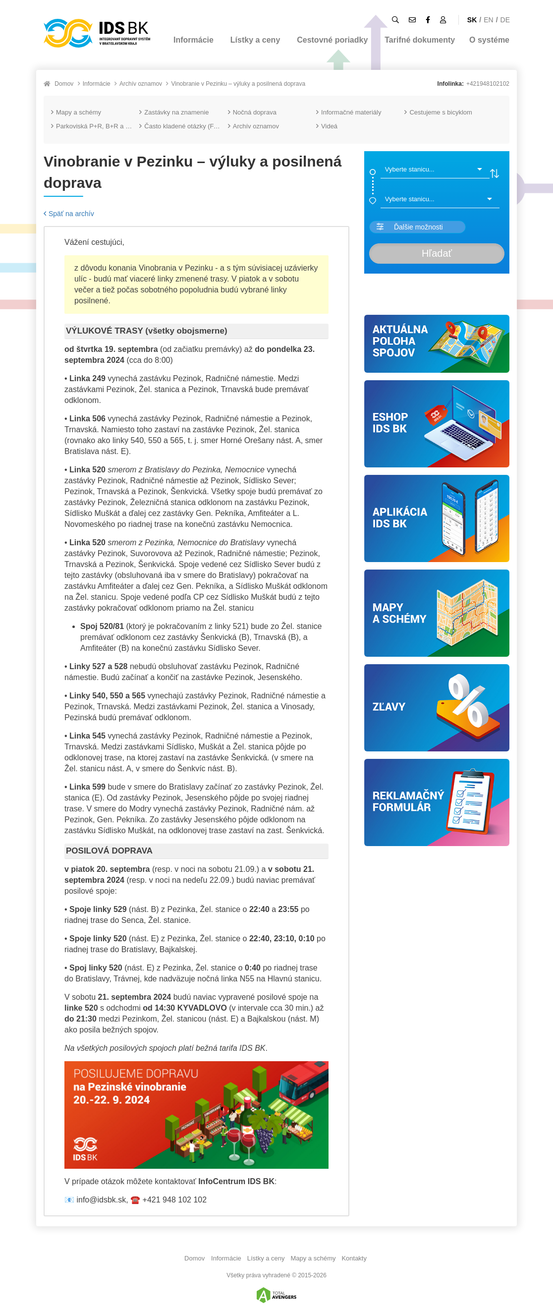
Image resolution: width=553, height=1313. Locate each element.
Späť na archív (69, 214)
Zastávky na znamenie (174, 112)
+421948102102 (487, 83)
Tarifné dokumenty (420, 40)
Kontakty (354, 1258)
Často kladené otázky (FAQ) (182, 126)
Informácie (193, 40)
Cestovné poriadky (332, 40)
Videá (326, 126)
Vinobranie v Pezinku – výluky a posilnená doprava (238, 83)
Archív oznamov (140, 83)
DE (505, 20)
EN (488, 20)
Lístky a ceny (255, 40)
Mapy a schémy (76, 112)
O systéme (489, 40)
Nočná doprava (252, 112)
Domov (64, 83)
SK (472, 20)
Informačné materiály (348, 112)
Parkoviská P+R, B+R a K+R (94, 126)
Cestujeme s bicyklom (438, 112)
